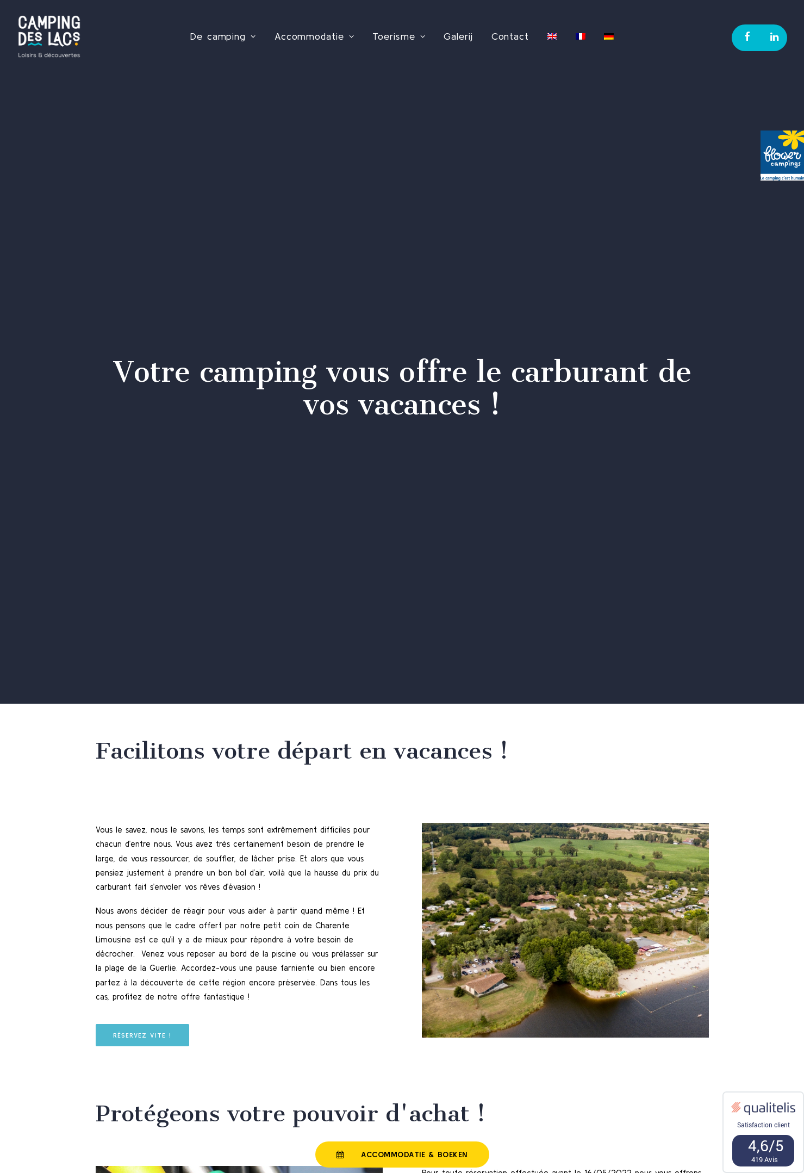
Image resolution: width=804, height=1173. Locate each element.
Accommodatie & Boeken (402, 1154)
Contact (510, 36)
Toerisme (398, 36)
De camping (223, 36)
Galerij (458, 36)
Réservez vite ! (142, 1016)
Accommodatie (314, 36)
